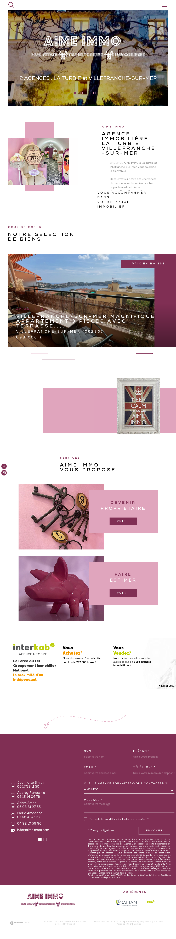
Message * (93, 800)
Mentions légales (134, 922)
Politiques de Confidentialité (140, 875)
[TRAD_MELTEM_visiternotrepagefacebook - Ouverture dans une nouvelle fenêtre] (4, 466)
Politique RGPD (124, 924)
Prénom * (141, 751)
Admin (148, 922)
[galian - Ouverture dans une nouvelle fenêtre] (126, 902)
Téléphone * (144, 767)
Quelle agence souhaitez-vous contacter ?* (126, 784)
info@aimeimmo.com (33, 830)
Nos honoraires (101, 922)
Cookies (137, 924)
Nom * (89, 751)
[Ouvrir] (11, 5)
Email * (90, 767)
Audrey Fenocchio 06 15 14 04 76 (31, 795)
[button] (75, 93)
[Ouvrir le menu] (165, 5)
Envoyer (154, 831)
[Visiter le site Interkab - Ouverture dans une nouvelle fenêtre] (147, 902)
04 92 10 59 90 (29, 824)
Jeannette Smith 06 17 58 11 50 (30, 785)
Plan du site (117, 922)
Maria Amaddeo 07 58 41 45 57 (29, 815)
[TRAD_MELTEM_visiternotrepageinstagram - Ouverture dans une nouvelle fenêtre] (4, 472)
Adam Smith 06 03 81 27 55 (29, 805)
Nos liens (158, 922)
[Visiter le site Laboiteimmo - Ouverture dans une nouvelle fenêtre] (20, 923)
